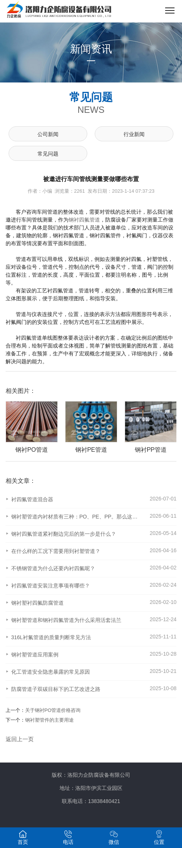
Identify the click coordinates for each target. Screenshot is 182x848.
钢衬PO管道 (49, 449)
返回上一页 (20, 739)
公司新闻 (47, 134)
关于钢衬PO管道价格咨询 (53, 710)
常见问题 (47, 154)
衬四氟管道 (87, 220)
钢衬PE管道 (108, 449)
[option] (45, 427)
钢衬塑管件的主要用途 (49, 720)
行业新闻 (134, 134)
